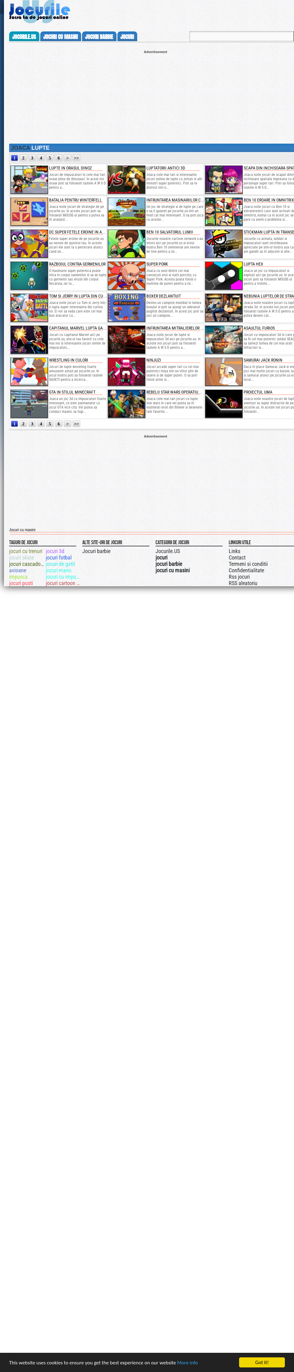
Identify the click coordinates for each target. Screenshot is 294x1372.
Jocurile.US (168, 551)
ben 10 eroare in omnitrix (269, 200)
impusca (18, 576)
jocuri (127, 37)
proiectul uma (258, 392)
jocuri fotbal (59, 557)
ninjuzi (153, 360)
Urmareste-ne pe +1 (184, 550)
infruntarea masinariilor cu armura (182, 200)
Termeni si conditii (248, 564)
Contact (237, 557)
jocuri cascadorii (27, 564)
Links (234, 551)
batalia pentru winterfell (75, 200)
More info (187, 1362)
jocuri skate (21, 557)
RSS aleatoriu (243, 583)
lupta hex (253, 264)
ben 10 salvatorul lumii (169, 232)
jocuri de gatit (60, 564)
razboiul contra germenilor (77, 264)
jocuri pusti (21, 583)
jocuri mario (58, 570)
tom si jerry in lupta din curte (79, 296)
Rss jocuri (239, 576)
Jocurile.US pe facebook (196, 550)
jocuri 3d (55, 551)
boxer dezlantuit (163, 296)
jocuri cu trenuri (25, 551)
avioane (17, 570)
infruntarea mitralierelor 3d (175, 328)
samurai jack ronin (263, 360)
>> (76, 158)
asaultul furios (259, 328)
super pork (157, 264)
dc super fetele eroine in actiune (82, 232)
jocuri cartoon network (63, 583)
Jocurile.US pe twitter (190, 550)
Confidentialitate (246, 570)
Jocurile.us (24, 37)
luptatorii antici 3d (165, 168)
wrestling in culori (68, 360)
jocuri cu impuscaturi (63, 576)
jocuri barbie (99, 37)
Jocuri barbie (96, 551)
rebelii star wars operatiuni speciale (183, 392)
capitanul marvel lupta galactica (83, 328)
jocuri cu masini (60, 37)
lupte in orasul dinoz (70, 168)
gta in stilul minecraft (72, 392)
